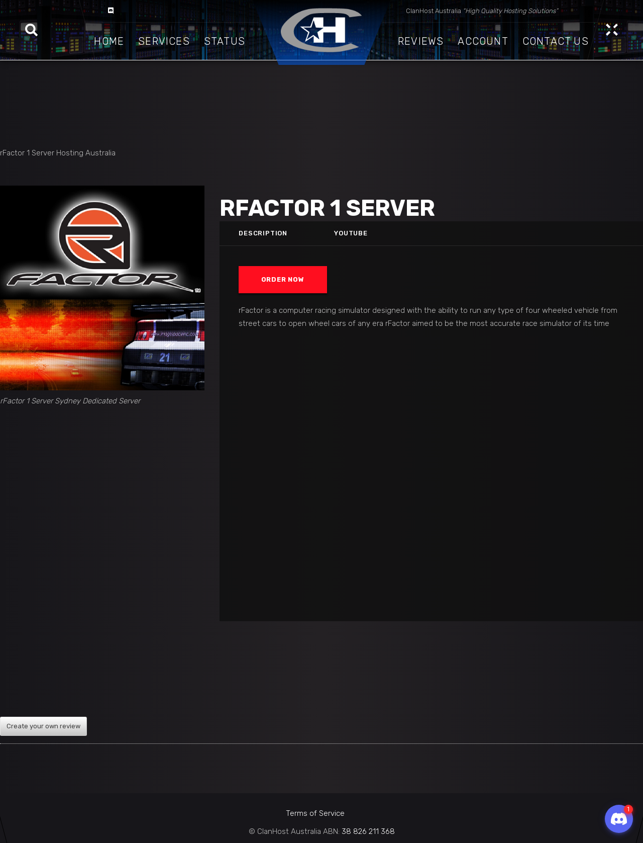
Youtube (351, 233)
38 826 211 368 (368, 831)
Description (263, 233)
